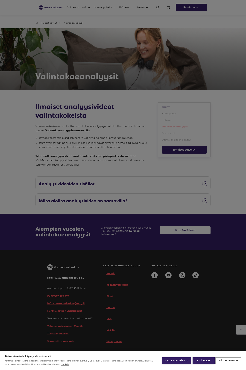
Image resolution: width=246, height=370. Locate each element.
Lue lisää (65, 364)
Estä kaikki (202, 360)
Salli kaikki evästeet (176, 360)
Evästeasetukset (228, 360)
